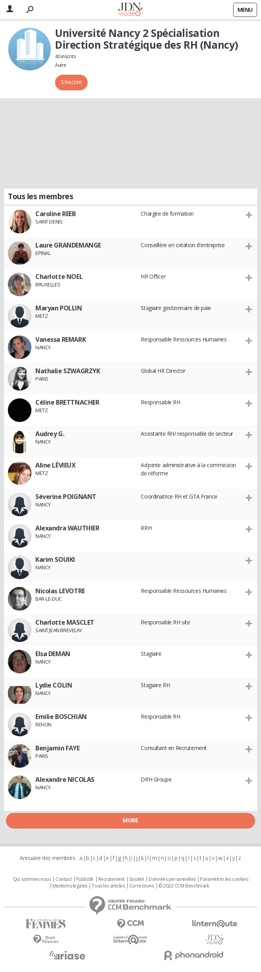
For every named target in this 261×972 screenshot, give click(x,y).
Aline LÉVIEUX (55, 465)
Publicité (85, 879)
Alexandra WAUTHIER (67, 528)
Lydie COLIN (53, 685)
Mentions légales (70, 886)
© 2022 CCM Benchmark (183, 886)
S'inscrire (71, 82)
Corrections (141, 886)
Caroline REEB (55, 213)
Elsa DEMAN (52, 653)
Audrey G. (49, 433)
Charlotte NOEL (59, 276)
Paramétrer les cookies (224, 879)
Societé (136, 879)
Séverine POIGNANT (65, 496)
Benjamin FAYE (57, 748)
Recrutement (111, 879)
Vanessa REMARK (60, 339)
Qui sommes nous (32, 879)
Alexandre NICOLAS (64, 779)
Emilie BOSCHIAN (61, 716)
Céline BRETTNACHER (67, 402)
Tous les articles (108, 886)
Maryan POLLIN (58, 308)
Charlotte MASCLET (64, 622)
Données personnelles (172, 879)
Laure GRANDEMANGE (68, 245)
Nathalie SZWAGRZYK (67, 371)
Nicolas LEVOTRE (60, 591)
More (130, 820)
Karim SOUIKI (55, 559)
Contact (63, 879)
